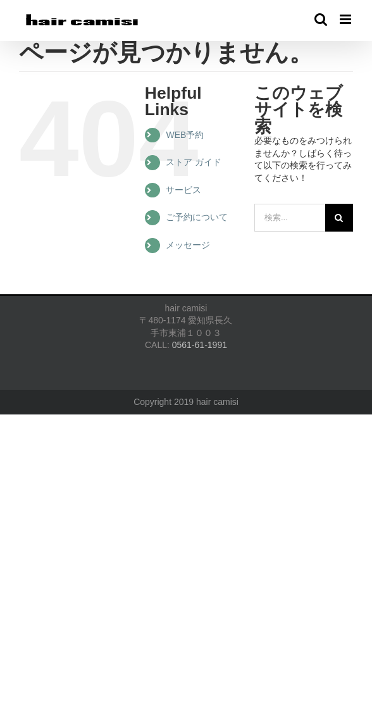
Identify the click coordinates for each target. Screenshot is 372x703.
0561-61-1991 (199, 345)
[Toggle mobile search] (320, 19)
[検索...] (289, 218)
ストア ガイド (193, 162)
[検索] (339, 218)
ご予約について (197, 217)
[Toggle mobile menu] (346, 19)
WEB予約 (185, 135)
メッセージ (188, 245)
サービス (183, 190)
